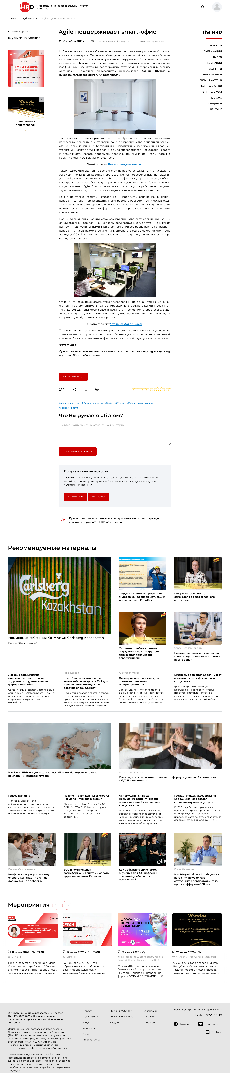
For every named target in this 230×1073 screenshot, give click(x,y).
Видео (217, 57)
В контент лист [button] (73, 376)
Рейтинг (216, 109)
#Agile (109, 403)
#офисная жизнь (69, 403)
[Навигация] (10, 7)
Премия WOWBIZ (211, 91)
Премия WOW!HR (210, 80)
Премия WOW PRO (210, 86)
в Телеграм (75, 496)
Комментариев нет (150, 41)
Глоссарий (150, 1022)
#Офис (131, 403)
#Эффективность (92, 403)
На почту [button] (98, 496)
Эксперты (215, 68)
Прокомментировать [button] (78, 451)
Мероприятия (212, 74)
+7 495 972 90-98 (208, 1015)
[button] (215, 7)
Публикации (213, 51)
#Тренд (120, 403)
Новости (216, 45)
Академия (215, 103)
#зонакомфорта (68, 407)
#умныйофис (146, 403)
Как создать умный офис (125, 164)
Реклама (216, 97)
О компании (151, 1010)
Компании (214, 62)
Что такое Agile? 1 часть (126, 323)
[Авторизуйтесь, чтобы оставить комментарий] (115, 433)
